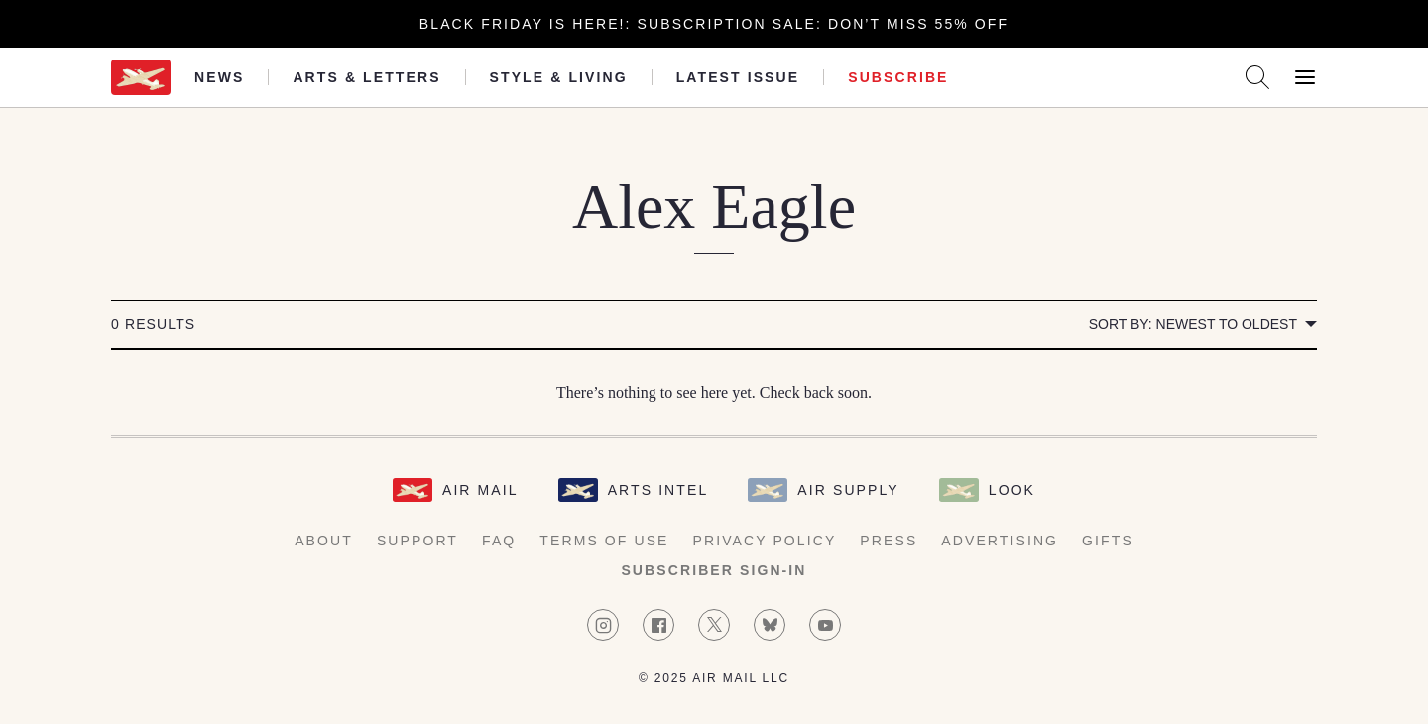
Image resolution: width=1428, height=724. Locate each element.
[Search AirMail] (1257, 77)
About (324, 540)
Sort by (1193, 324)
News (219, 77)
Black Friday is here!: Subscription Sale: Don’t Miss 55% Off (714, 24)
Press (888, 540)
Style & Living (559, 77)
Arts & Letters (366, 77)
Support (417, 540)
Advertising (999, 540)
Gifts (1107, 540)
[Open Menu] (1305, 77)
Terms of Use (603, 540)
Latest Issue (738, 77)
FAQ (499, 540)
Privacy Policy (765, 540)
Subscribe (898, 77)
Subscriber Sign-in (713, 570)
